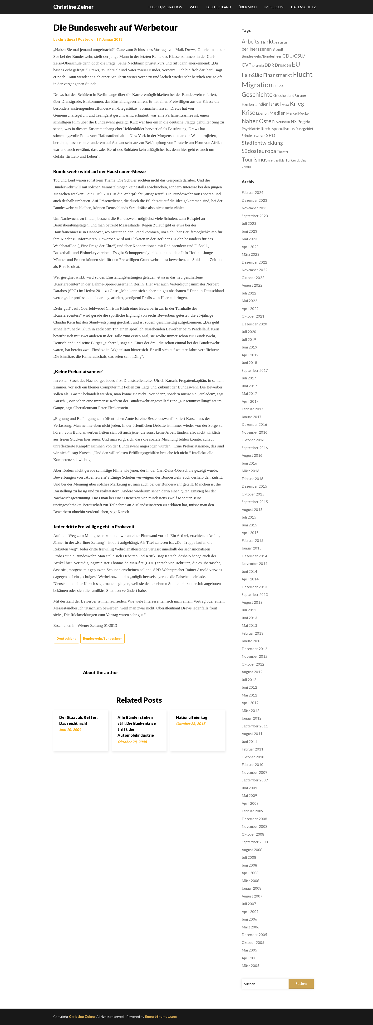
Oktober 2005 (253, 942)
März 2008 (250, 880)
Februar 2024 (252, 192)
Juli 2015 (249, 517)
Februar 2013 (252, 633)
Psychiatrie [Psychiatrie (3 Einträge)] (251, 129)
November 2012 (254, 656)
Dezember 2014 (254, 556)
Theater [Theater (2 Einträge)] (282, 152)
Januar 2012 (251, 718)
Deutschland (218, 7)
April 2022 (250, 308)
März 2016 (250, 471)
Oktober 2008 (253, 834)
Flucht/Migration (165, 7)
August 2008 (252, 850)
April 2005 (250, 958)
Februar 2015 (252, 540)
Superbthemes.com (161, 1017)
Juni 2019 (249, 347)
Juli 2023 (249, 223)
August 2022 (252, 285)
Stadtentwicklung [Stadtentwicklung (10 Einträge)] (262, 142)
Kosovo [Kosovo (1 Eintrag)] (285, 104)
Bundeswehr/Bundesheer (102, 638)
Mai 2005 (249, 950)
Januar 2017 (251, 417)
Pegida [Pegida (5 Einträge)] (303, 121)
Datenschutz (303, 7)
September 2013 (255, 594)
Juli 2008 (249, 857)
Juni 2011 (249, 741)
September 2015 (255, 502)
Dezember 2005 (254, 934)
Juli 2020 (249, 331)
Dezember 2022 (254, 262)
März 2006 (250, 927)
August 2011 (252, 733)
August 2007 (252, 896)
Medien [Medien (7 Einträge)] (277, 113)
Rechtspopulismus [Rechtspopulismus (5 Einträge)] (277, 128)
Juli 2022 (249, 293)
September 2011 (255, 726)
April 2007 (250, 911)
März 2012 (250, 710)
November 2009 (254, 772)
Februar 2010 (252, 764)
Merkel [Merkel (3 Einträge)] (292, 113)
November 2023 (254, 208)
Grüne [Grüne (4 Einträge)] (300, 95)
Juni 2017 (249, 386)
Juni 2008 (249, 865)
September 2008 (255, 842)
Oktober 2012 (253, 664)
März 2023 (250, 254)
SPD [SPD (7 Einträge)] (270, 135)
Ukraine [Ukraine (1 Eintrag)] (301, 160)
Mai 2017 (249, 393)
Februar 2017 (252, 409)
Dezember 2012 (254, 649)
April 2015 (250, 532)
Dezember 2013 (254, 587)
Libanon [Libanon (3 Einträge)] (262, 113)
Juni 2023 (249, 231)
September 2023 (255, 216)
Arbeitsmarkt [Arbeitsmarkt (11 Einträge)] (258, 41)
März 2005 (250, 965)
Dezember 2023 (254, 200)
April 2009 (250, 803)
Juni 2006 (249, 919)
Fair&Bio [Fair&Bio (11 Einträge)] (252, 75)
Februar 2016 (252, 478)
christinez (66, 39)
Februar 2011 (252, 749)
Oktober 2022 (253, 277)
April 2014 (250, 579)
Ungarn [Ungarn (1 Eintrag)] (246, 166)
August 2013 (252, 602)
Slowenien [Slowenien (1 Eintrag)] (259, 135)
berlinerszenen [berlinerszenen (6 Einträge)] (257, 49)
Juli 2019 (249, 339)
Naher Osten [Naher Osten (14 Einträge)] (258, 121)
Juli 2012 (249, 679)
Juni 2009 (249, 788)
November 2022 (254, 270)
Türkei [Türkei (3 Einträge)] (290, 160)
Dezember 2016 (254, 424)
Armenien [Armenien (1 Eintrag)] (281, 42)
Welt (194, 7)
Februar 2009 (252, 811)
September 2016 (255, 448)
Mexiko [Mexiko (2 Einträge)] (303, 113)
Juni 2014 (249, 571)
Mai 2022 (249, 301)
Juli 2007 (249, 904)
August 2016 (252, 455)
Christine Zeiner (73, 6)
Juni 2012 (249, 687)
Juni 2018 (249, 362)
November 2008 (254, 826)
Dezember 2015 (254, 486)
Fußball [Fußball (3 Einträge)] (279, 86)
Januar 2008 (251, 888)
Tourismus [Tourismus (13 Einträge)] (255, 159)
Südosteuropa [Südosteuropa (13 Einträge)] (259, 150)
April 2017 (250, 401)
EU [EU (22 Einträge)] (296, 64)
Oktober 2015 (253, 494)
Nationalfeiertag (191, 717)
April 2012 (250, 703)
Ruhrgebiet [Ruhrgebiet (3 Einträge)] (304, 129)
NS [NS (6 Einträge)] (294, 121)
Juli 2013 (249, 610)
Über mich (248, 7)
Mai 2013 (249, 625)
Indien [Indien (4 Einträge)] (262, 104)
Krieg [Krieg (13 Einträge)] (297, 103)
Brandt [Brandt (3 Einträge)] (277, 49)
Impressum (274, 7)
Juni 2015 (249, 525)
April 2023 (250, 247)
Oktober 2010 (253, 757)
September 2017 (255, 370)
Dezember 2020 (254, 324)
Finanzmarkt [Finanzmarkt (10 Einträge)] (277, 75)
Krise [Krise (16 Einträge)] (248, 112)
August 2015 (252, 509)
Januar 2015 (251, 548)
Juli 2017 (249, 378)
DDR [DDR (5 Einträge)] (269, 65)
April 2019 (250, 355)
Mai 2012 (249, 695)
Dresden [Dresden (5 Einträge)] (283, 65)
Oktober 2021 (253, 316)
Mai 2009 (249, 795)
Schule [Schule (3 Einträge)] (247, 135)
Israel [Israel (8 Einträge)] (275, 104)
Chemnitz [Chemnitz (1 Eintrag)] (258, 65)
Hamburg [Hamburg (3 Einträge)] (249, 104)
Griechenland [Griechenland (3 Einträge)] (283, 95)
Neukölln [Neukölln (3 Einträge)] (282, 122)
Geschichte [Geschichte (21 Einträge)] (257, 94)
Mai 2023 (249, 239)
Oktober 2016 (253, 440)
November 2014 (254, 563)
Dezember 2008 (254, 819)
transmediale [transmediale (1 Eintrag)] (276, 160)
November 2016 (254, 432)
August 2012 (252, 672)
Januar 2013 (251, 641)
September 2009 (255, 780)
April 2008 (250, 873)
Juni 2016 (249, 463)
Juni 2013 (249, 618)
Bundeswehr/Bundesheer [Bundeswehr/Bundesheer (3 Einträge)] (262, 56)
